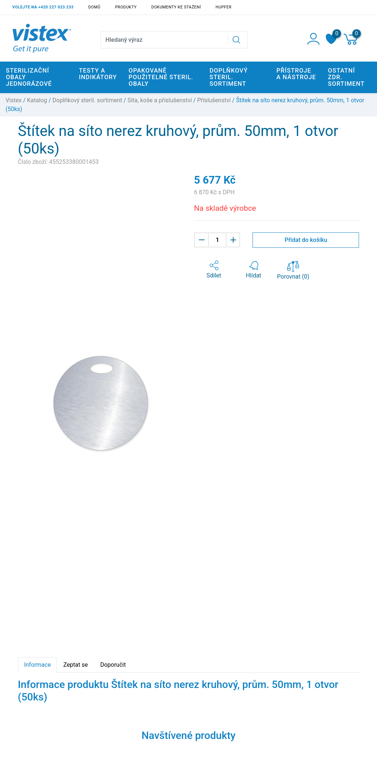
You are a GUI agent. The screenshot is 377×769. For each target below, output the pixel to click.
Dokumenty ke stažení (176, 7)
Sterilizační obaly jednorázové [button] (29, 77)
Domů (94, 7)
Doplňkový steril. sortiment (87, 100)
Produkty (126, 7)
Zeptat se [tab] (75, 664)
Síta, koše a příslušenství (159, 100)
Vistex (14, 100)
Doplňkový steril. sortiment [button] (229, 77)
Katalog (37, 100)
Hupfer (223, 7)
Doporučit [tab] (113, 664)
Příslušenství (214, 100)
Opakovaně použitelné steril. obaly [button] (160, 77)
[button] (214, 270)
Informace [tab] (37, 664)
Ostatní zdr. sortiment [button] (346, 77)
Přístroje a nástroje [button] (296, 74)
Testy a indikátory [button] (98, 74)
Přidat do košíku (305, 239)
